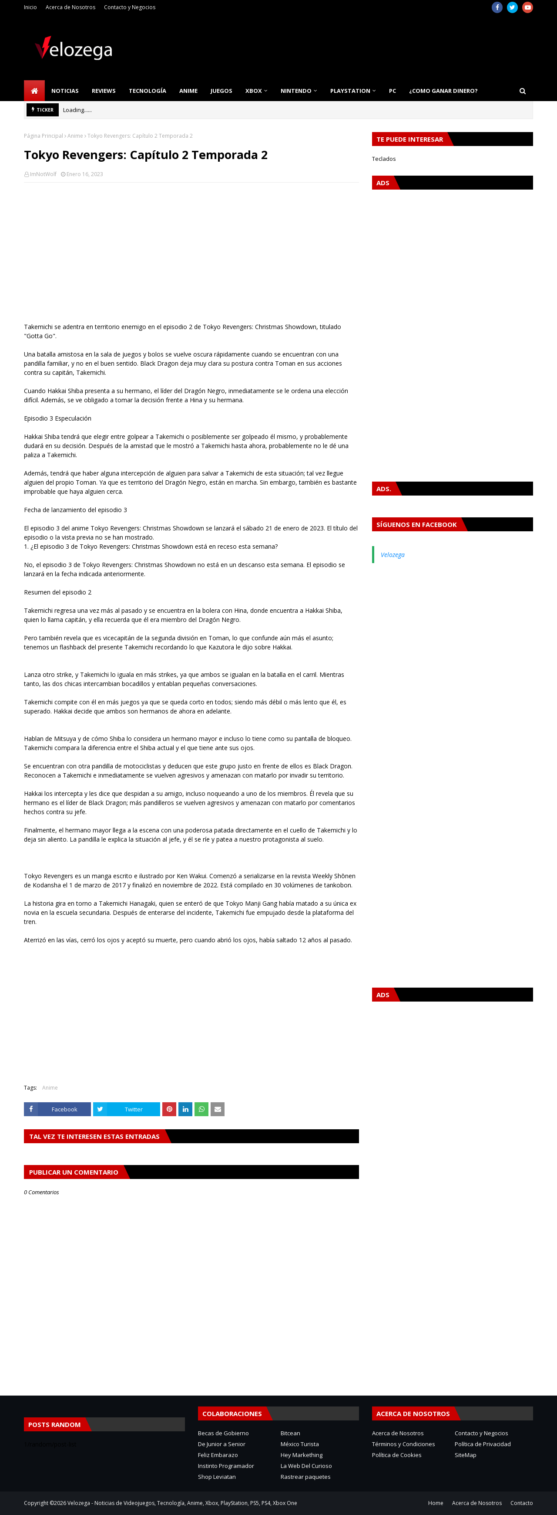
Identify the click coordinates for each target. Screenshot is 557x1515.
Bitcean (290, 1433)
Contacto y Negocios (129, 7)
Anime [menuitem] (188, 91)
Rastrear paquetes (306, 1477)
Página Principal (43, 135)
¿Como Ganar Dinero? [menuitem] (443, 91)
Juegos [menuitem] (221, 91)
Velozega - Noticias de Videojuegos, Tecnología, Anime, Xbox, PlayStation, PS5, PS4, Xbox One (182, 1503)
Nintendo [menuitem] (296, 91)
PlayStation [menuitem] (350, 91)
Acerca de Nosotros (70, 7)
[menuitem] (34, 90)
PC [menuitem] (392, 91)
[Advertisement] (191, 252)
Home (435, 1503)
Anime (75, 135)
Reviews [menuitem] (104, 91)
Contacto (521, 1503)
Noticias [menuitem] (65, 91)
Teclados (384, 159)
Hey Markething (301, 1455)
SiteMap (465, 1455)
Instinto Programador (226, 1466)
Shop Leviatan (217, 1477)
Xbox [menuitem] (253, 91)
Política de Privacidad (483, 1444)
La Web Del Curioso (306, 1466)
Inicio (30, 7)
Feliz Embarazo (218, 1455)
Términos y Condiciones (403, 1444)
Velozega (393, 554)
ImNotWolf (43, 174)
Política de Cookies (397, 1455)
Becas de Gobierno (223, 1433)
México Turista (300, 1444)
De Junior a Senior (221, 1444)
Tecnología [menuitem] (147, 91)
